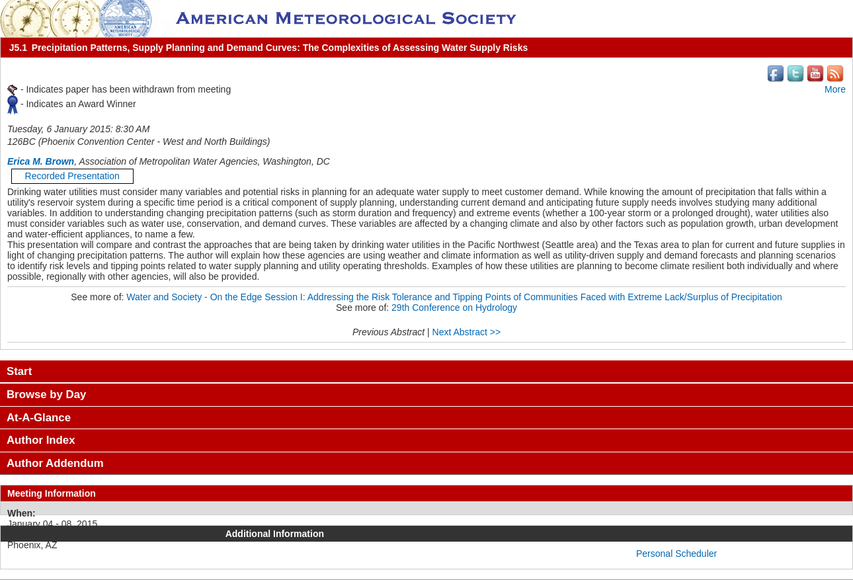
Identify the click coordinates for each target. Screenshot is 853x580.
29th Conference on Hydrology (454, 307)
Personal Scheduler (676, 553)
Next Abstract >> (466, 332)
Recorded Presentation (72, 176)
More (835, 89)
